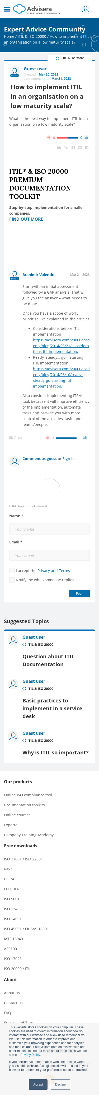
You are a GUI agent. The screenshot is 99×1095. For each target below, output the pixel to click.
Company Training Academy (29, 834)
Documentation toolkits (24, 804)
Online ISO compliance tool (28, 794)
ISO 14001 (13, 918)
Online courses (17, 814)
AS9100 (10, 948)
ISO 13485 (13, 908)
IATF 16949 (13, 938)
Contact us (13, 1002)
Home (9, 36)
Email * (15, 542)
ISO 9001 (12, 898)
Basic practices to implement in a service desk (52, 708)
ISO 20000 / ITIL (17, 968)
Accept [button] (38, 1084)
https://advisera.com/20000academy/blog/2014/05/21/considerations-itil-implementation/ (61, 345)
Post (79, 593)
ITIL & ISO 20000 (32, 36)
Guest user (33, 637)
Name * (16, 516)
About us (12, 992)
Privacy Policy (30, 1055)
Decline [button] (60, 1084)
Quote (17, 437)
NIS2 (8, 868)
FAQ (7, 1012)
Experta (10, 824)
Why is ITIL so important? (55, 752)
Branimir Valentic (38, 274)
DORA (9, 878)
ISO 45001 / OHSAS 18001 (26, 928)
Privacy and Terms (53, 570)
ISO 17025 (13, 958)
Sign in (69, 458)
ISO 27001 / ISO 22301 (23, 858)
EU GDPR (12, 888)
